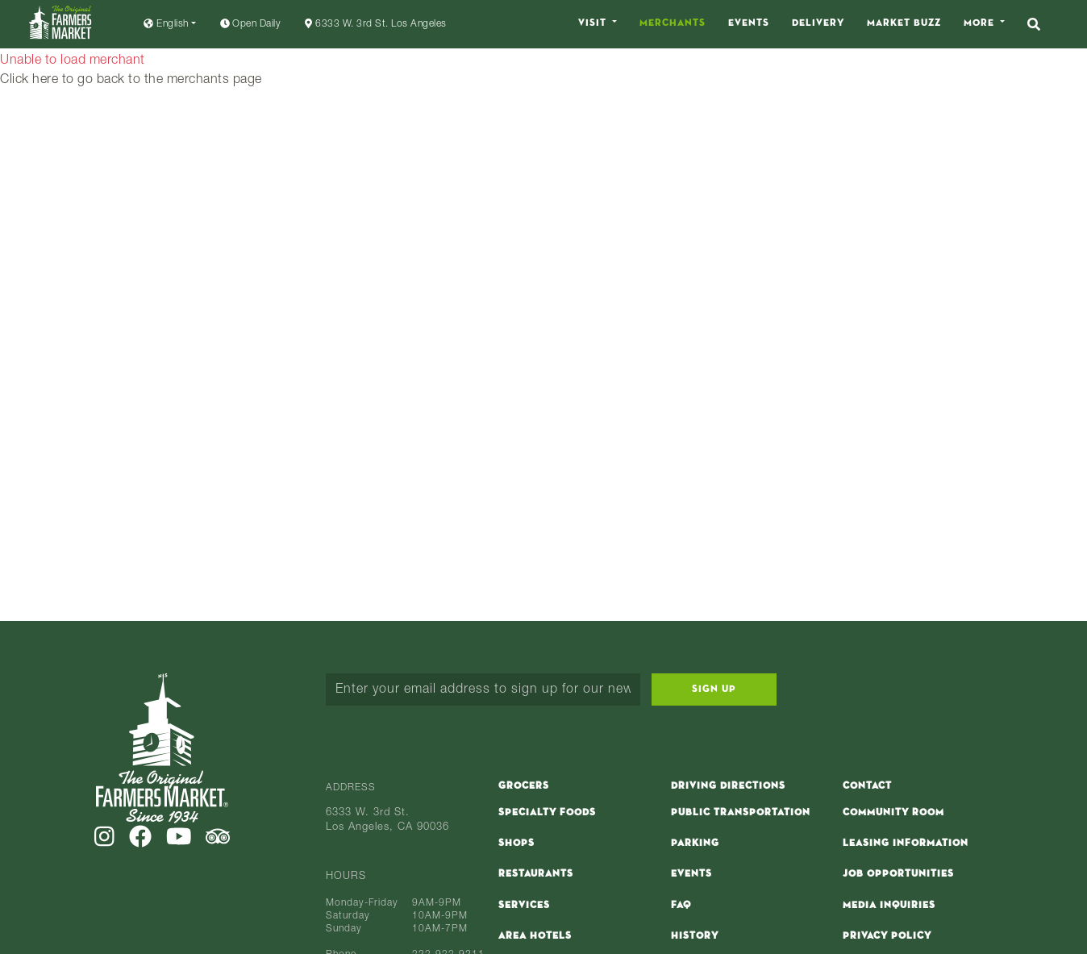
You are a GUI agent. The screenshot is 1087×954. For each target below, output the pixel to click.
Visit (594, 23)
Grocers (523, 786)
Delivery (818, 23)
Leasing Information (905, 843)
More (980, 23)
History (694, 936)
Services (524, 905)
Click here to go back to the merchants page (131, 80)
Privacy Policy (887, 936)
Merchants (672, 23)
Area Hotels (535, 936)
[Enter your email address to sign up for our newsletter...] (483, 689)
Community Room (893, 813)
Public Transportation (740, 813)
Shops (516, 843)
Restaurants (535, 874)
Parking (695, 843)
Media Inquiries (889, 905)
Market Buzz (904, 23)
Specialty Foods (547, 813)
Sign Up (714, 689)
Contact (867, 786)
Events (748, 23)
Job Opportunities (898, 874)
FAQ (681, 905)
